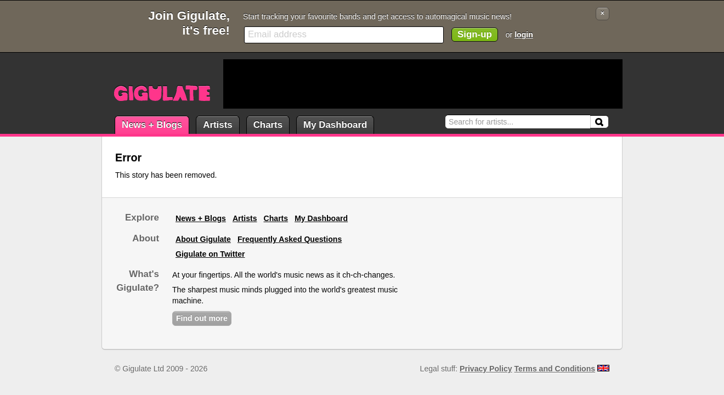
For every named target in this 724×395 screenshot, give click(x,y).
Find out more (202, 318)
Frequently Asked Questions (289, 239)
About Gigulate (203, 239)
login (523, 34)
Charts (267, 125)
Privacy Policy (486, 368)
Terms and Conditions (555, 368)
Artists (217, 125)
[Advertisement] (423, 84)
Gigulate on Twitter (210, 254)
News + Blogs (152, 125)
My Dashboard (335, 125)
